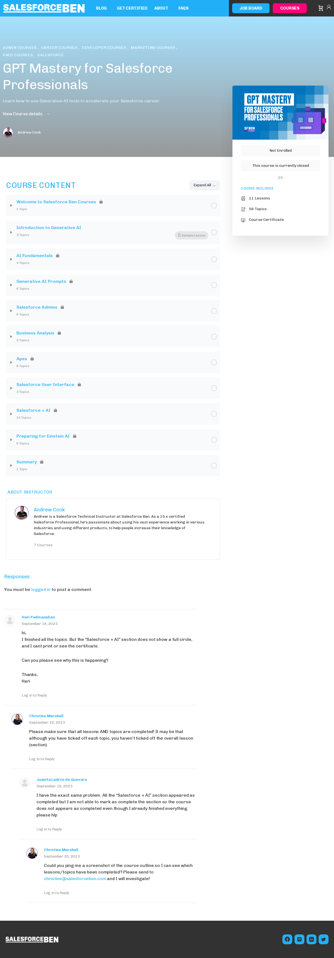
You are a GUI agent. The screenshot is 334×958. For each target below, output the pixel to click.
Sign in (329, 8)
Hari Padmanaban (38, 617)
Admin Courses (20, 47)
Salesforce (50, 55)
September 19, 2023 (40, 623)
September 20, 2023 (62, 856)
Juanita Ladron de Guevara (62, 779)
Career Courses (59, 47)
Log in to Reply (34, 695)
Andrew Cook (49, 510)
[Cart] (320, 8)
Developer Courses (104, 47)
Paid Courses (18, 55)
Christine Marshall (46, 716)
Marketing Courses (153, 47)
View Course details (26, 113)
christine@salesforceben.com (75, 878)
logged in (40, 589)
